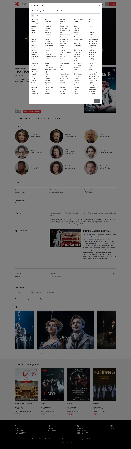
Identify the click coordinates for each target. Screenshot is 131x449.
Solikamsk (77, 61)
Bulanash (33, 41)
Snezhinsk (77, 56)
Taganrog (77, 80)
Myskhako (48, 83)
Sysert (76, 78)
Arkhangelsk (34, 24)
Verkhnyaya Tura (93, 43)
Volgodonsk (92, 52)
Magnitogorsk (49, 67)
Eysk (32, 67)
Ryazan (76, 22)
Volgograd (92, 54)
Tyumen (91, 26)
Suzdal (76, 72)
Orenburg (62, 56)
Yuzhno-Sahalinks (94, 76)
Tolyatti (76, 89)
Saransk (76, 30)
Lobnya (47, 63)
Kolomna (48, 35)
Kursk (46, 52)
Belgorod (33, 32)
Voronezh (91, 61)
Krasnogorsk (49, 43)
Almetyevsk (34, 19)
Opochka (62, 50)
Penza (61, 67)
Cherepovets (34, 52)
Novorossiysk (64, 41)
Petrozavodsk (64, 78)
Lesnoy (47, 59)
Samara (76, 28)
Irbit (32, 76)
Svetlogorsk (78, 74)
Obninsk (62, 46)
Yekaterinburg (93, 72)
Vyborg (91, 65)
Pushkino (62, 87)
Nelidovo (62, 22)
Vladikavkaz (92, 46)
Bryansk (33, 37)
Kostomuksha (49, 37)
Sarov (76, 35)
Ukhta (90, 30)
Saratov (76, 32)
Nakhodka (48, 91)
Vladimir (91, 48)
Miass (47, 74)
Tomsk (76, 91)
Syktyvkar (77, 76)
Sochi (75, 59)
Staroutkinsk (78, 63)
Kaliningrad (34, 87)
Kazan (47, 19)
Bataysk (33, 30)
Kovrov (47, 39)
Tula (90, 22)
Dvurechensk (34, 61)
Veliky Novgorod (93, 39)
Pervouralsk (63, 72)
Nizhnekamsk (64, 24)
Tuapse (91, 19)
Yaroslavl (91, 70)
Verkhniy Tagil (93, 41)
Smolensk (77, 54)
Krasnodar (48, 41)
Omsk (61, 48)
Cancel (97, 101)
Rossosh (62, 93)
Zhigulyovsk (92, 93)
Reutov (62, 91)
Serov (76, 41)
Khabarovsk (48, 24)
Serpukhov (77, 43)
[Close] (100, 5)
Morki (46, 76)
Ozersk (62, 59)
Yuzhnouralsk (93, 78)
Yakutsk (91, 67)
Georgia (39, 11)
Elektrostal (34, 63)
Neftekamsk (63, 19)
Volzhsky (91, 59)
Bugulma (33, 39)
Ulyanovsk (92, 32)
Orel (61, 54)
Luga (46, 65)
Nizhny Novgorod (65, 30)
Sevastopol (77, 48)
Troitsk (76, 93)
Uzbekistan (61, 11)
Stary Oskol (77, 65)
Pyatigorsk (63, 89)
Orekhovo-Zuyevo (65, 52)
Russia (54, 11)
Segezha (76, 37)
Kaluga (33, 89)
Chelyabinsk (34, 50)
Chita (32, 59)
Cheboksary (34, 48)
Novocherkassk (64, 37)
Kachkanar (34, 85)
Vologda (91, 56)
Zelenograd (92, 91)
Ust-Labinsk (92, 35)
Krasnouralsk (49, 46)
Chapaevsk (34, 46)
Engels (33, 65)
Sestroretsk (77, 46)
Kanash (33, 91)
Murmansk (48, 80)
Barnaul (33, 28)
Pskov (61, 85)
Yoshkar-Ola (92, 74)
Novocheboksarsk (65, 35)
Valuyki (91, 37)
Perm (61, 70)
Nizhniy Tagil (63, 28)
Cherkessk (34, 54)
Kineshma (48, 26)
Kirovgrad (48, 32)
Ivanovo (33, 80)
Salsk (75, 26)
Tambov (76, 83)
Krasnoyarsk (48, 48)
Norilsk (62, 32)
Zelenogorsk (92, 85)
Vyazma (91, 63)
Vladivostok (92, 50)
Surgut (76, 70)
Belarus (33, 11)
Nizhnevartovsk (64, 26)
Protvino (62, 83)
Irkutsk (33, 78)
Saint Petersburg (79, 24)
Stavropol (77, 67)
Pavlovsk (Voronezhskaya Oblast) (64, 63)
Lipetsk (47, 61)
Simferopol (77, 52)
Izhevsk (33, 83)
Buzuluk (33, 43)
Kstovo (47, 50)
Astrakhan (34, 26)
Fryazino (33, 70)
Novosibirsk (63, 43)
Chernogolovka (35, 56)
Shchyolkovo (78, 50)
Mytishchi (48, 85)
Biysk (32, 35)
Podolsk (62, 80)
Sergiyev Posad (78, 39)
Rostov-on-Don (79, 19)
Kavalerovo (34, 93)
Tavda (76, 85)
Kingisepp (48, 28)
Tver (90, 24)
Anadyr (33, 22)
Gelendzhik (34, 72)
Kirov (46, 30)
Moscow (47, 78)
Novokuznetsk (64, 39)
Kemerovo (48, 22)
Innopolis (33, 74)
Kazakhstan (46, 11)
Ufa (90, 28)
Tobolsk (76, 87)
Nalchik (47, 93)
